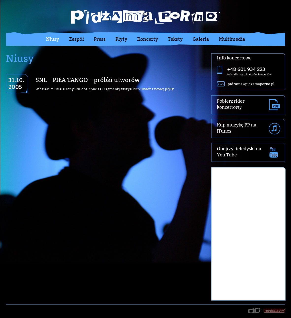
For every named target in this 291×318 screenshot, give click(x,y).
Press (100, 39)
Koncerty (147, 39)
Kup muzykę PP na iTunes (236, 128)
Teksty (175, 39)
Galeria (201, 39)
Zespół (76, 39)
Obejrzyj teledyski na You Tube (239, 152)
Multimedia (232, 39)
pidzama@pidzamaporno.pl (251, 84)
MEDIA (56, 89)
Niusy (52, 39)
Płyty (121, 39)
